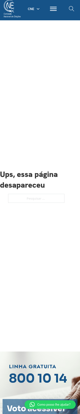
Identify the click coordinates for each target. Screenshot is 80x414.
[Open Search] (71, 9)
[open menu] (53, 8)
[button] (50, 404)
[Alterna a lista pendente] (38, 8)
